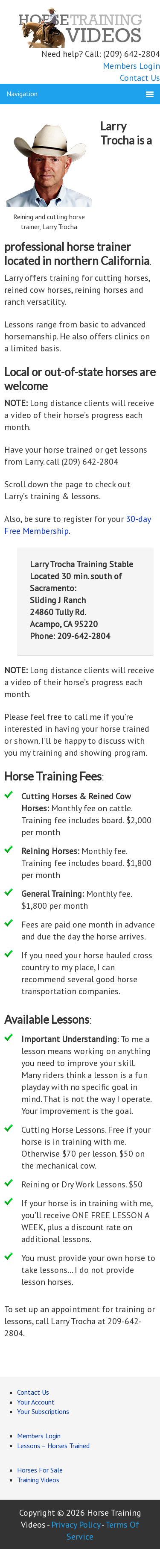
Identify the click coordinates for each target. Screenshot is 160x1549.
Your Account (36, 1402)
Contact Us (140, 77)
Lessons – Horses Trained (53, 1445)
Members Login (131, 65)
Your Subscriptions (43, 1411)
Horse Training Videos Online (80, 26)
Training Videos (38, 1479)
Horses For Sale (40, 1470)
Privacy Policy (75, 1524)
